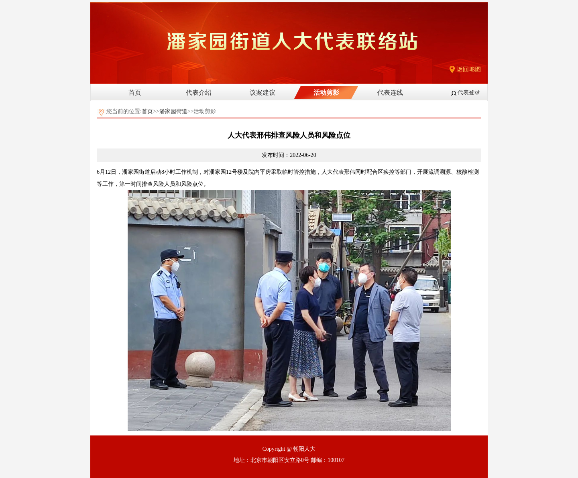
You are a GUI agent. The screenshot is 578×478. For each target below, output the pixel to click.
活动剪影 (326, 92)
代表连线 (390, 92)
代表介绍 (199, 92)
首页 (134, 92)
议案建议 (262, 92)
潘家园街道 (173, 111)
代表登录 (469, 92)
